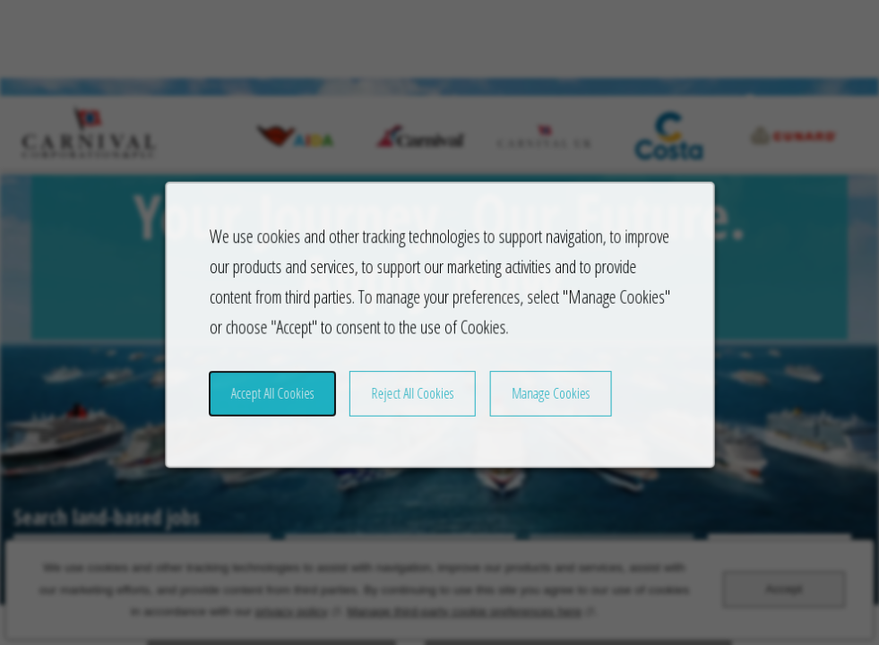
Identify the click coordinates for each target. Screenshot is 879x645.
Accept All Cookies (284, 408)
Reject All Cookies (413, 408)
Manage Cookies (542, 408)
